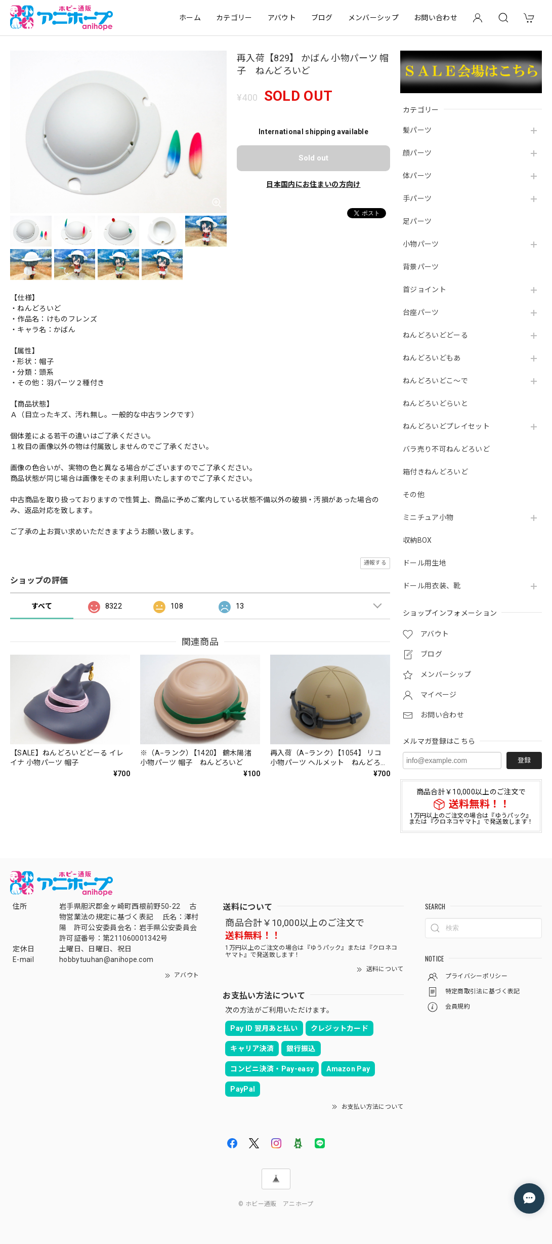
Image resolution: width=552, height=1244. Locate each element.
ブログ (322, 18)
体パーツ (417, 176)
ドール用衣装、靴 (432, 586)
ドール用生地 (424, 563)
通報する (375, 562)
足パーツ (417, 221)
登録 (524, 760)
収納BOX (417, 540)
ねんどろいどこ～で (435, 381)
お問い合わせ (435, 18)
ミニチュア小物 (428, 517)
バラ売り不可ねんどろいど (446, 449)
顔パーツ (417, 153)
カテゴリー (234, 18)
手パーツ (417, 198)
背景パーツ (421, 267)
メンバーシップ (373, 18)
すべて (41, 606)
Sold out (313, 158)
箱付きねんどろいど (435, 472)
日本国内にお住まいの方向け (313, 184)
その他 (413, 495)
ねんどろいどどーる (435, 335)
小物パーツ (421, 244)
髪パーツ (417, 130)
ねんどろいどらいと (435, 403)
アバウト (282, 18)
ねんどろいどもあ (432, 358)
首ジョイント (424, 290)
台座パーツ (421, 312)
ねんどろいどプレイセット (446, 426)
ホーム (190, 18)
